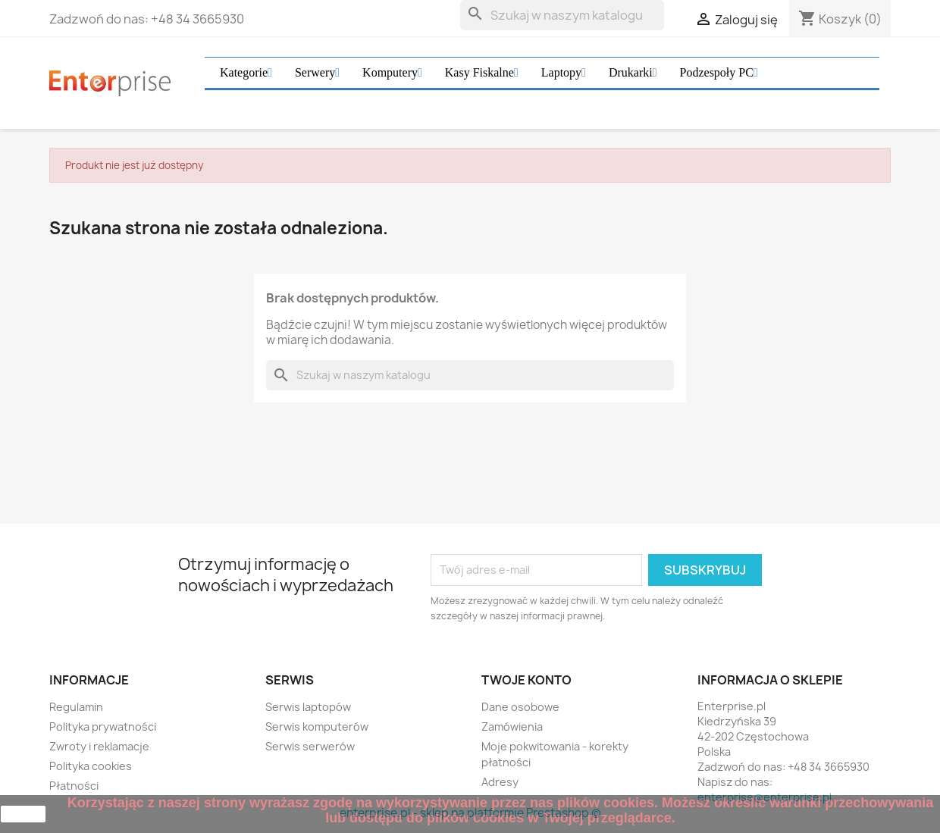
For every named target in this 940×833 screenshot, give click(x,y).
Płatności (74, 785)
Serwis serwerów (310, 746)
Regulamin (76, 707)
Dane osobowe (520, 707)
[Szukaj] (562, 15)
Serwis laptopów (308, 707)
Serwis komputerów (316, 726)
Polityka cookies (90, 766)
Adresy (500, 782)
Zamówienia (512, 726)
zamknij (23, 814)
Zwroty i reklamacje (99, 746)
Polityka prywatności (102, 726)
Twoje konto (526, 680)
